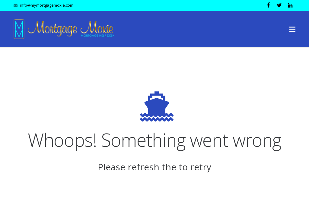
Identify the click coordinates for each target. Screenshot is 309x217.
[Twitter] (279, 5)
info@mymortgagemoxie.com (46, 5)
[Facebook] (268, 5)
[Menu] (292, 29)
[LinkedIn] (290, 5)
